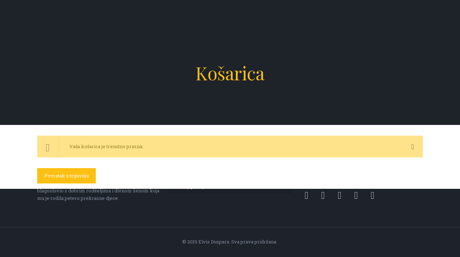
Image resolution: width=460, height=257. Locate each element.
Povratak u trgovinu (66, 175)
